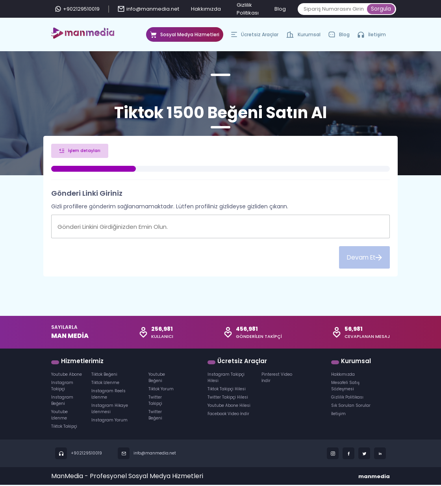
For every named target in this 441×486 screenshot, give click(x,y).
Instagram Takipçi (62, 387)
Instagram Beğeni (62, 401)
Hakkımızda (206, 9)
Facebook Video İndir (228, 415)
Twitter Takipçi (155, 401)
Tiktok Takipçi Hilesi (227, 390)
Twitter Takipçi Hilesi (228, 398)
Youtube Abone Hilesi (229, 407)
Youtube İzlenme (59, 416)
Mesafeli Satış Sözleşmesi (345, 387)
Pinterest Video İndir (276, 379)
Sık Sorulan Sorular (351, 407)
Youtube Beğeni (156, 379)
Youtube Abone (66, 375)
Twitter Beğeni (155, 416)
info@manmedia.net (148, 9)
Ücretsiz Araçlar (254, 36)
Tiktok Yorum (161, 390)
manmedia (374, 477)
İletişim (372, 34)
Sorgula (381, 9)
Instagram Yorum (109, 421)
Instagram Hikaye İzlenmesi (109, 410)
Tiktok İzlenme (105, 384)
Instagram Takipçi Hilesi (226, 379)
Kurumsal (303, 36)
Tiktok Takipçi (64, 427)
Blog (280, 9)
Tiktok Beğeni (104, 375)
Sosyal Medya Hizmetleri (184, 36)
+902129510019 (77, 9)
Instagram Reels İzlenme (108, 395)
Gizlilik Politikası (347, 398)
